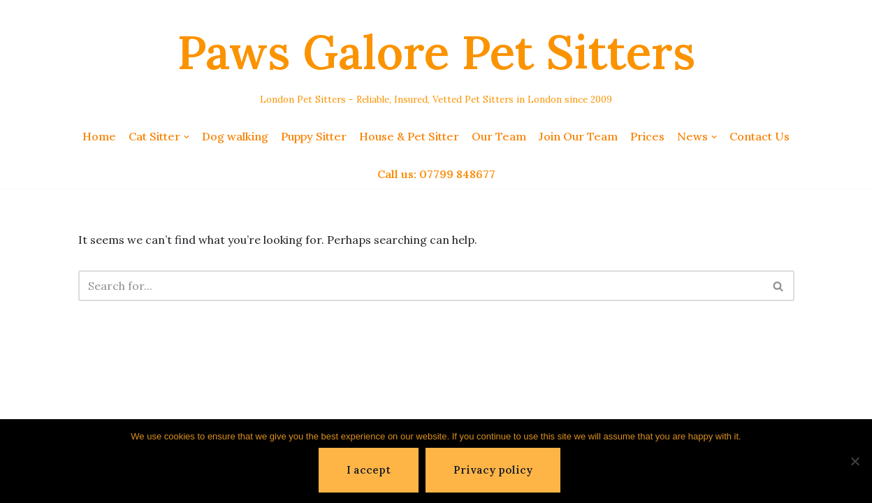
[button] (186, 137)
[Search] (420, 285)
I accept (369, 469)
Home (99, 136)
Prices (647, 136)
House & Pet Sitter (409, 136)
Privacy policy (492, 469)
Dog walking (235, 136)
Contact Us (759, 136)
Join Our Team (578, 136)
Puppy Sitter (314, 136)
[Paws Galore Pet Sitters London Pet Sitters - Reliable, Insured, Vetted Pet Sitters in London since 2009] (436, 60)
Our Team (499, 136)
